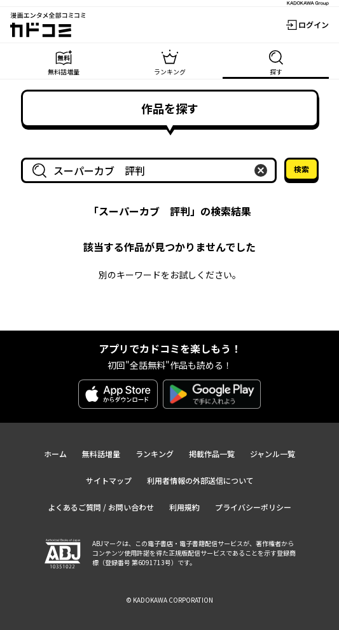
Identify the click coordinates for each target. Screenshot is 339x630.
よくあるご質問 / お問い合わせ (101, 507)
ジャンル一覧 (272, 453)
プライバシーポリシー (253, 507)
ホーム (55, 453)
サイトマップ (109, 480)
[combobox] (151, 170)
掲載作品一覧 (212, 453)
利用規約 (184, 507)
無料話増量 (101, 453)
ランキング (154, 453)
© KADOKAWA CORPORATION (169, 600)
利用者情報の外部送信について (200, 480)
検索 (301, 168)
